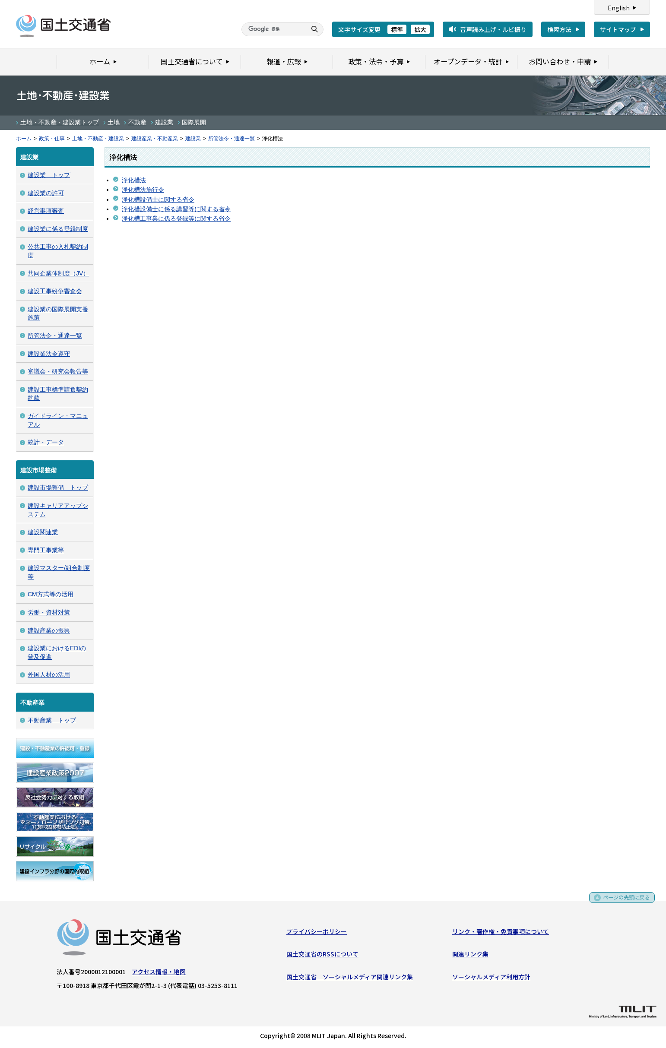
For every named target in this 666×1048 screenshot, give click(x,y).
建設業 (164, 122)
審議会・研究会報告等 (58, 371)
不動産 (137, 122)
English (619, 7)
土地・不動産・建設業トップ (59, 122)
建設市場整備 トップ (58, 487)
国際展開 (194, 122)
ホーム (24, 139)
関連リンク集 (470, 955)
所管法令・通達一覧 (231, 139)
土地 (114, 122)
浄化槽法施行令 (143, 189)
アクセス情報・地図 (159, 973)
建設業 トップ (49, 174)
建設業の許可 (46, 193)
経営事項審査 (46, 210)
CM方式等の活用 (50, 594)
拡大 (420, 29)
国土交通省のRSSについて (322, 955)
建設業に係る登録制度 (58, 228)
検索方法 (559, 29)
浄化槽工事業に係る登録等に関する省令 (176, 218)
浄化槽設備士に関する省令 (158, 199)
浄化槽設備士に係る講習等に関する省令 (176, 209)
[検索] (273, 29)
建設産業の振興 (49, 630)
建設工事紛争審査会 (55, 291)
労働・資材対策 (49, 612)
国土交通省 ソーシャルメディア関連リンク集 (349, 978)
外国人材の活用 (49, 674)
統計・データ (46, 442)
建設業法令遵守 (49, 353)
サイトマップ (618, 29)
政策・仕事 (52, 139)
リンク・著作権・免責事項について (500, 933)
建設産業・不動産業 (154, 139)
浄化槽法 (134, 180)
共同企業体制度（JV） (58, 273)
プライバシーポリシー (316, 933)
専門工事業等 (46, 550)
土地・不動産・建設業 (98, 139)
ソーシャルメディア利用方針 (491, 978)
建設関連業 (43, 532)
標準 (397, 29)
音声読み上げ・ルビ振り (493, 29)
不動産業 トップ (52, 720)
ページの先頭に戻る (623, 902)
